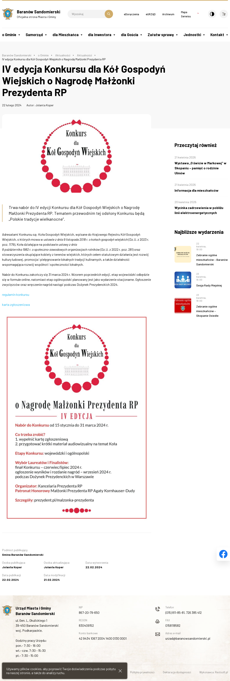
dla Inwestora (99, 34)
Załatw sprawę (161, 34)
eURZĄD (151, 14)
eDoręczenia (131, 14)
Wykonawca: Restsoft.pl (213, 672)
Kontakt (217, 34)
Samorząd (34, 34)
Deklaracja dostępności (177, 672)
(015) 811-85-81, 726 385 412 (183, 612)
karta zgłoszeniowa (16, 304)
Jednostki (192, 34)
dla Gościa (129, 34)
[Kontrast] (212, 14)
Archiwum (168, 14)
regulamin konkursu (15, 294)
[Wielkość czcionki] (224, 14)
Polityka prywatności (142, 672)
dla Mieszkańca (66, 34)
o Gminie (9, 34)
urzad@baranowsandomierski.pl (187, 638)
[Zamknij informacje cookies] (120, 671)
